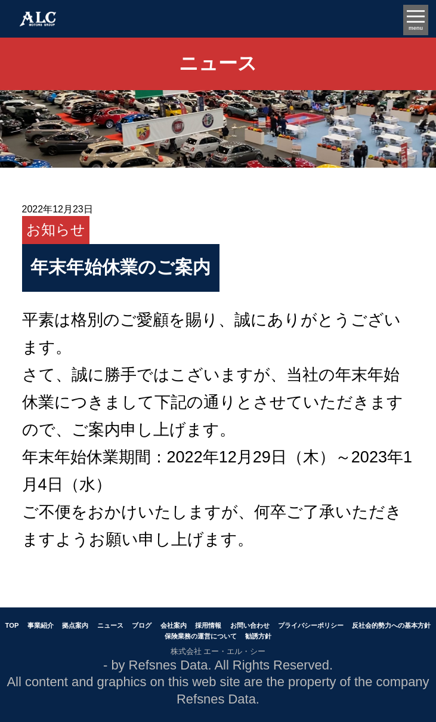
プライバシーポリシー (311, 625)
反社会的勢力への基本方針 (391, 625)
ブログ (141, 625)
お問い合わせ (250, 625)
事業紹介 (40, 625)
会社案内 (173, 625)
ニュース (110, 625)
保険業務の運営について (201, 636)
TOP (12, 625)
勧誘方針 (258, 636)
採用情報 (208, 625)
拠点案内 (75, 625)
